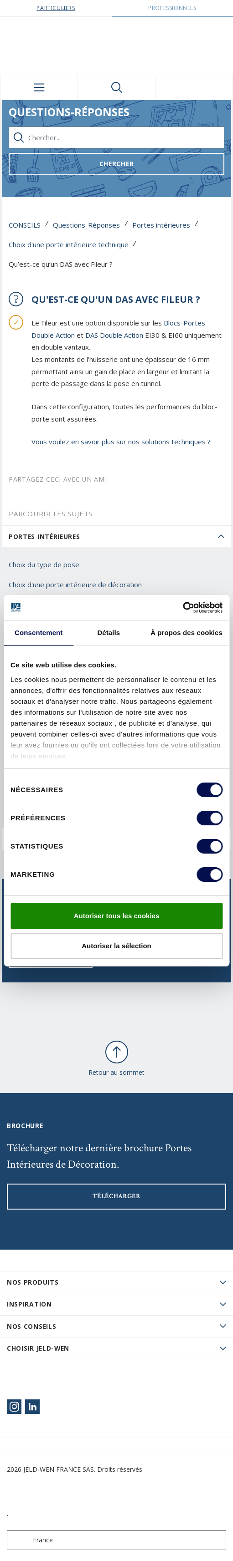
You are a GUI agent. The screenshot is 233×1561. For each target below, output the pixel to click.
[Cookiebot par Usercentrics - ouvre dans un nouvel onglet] (183, 608)
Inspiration (29, 1304)
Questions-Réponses (86, 224)
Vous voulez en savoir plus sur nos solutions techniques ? (121, 441)
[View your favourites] (194, 87)
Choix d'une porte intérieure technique (69, 244)
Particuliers (55, 8)
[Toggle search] (116, 87)
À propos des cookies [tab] (186, 632)
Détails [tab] (108, 632)
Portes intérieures (161, 224)
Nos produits (32, 1282)
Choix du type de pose (44, 564)
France (32, 1540)
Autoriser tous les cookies (117, 916)
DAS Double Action (114, 335)
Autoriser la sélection (116, 946)
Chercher (116, 163)
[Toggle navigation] (39, 87)
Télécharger (116, 1196)
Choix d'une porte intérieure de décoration (75, 584)
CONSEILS (25, 224)
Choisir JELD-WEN (38, 1348)
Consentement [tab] (38, 632)
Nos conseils (31, 1326)
